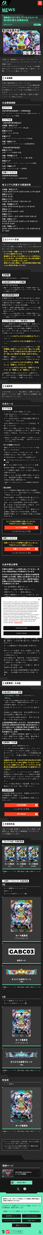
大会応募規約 (9, 695)
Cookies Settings (31, 1216)
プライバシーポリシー (11, 1220)
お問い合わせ (31, 1220)
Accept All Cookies (21, 628)
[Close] (39, 599)
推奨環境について (11, 1216)
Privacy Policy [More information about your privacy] (18, 622)
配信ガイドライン (21, 1225)
